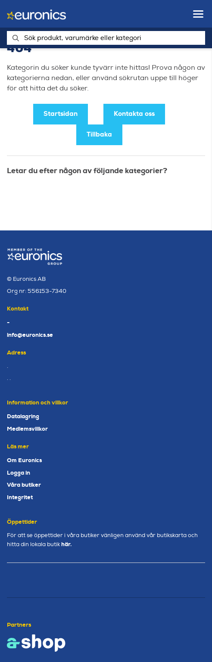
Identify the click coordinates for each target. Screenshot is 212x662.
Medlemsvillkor (27, 428)
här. (66, 544)
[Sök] (106, 38)
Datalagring (23, 416)
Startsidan (61, 113)
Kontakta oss (134, 113)
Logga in (18, 472)
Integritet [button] (20, 497)
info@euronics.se (30, 335)
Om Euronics (24, 460)
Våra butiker (24, 484)
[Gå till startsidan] (36, 14)
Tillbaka (99, 134)
